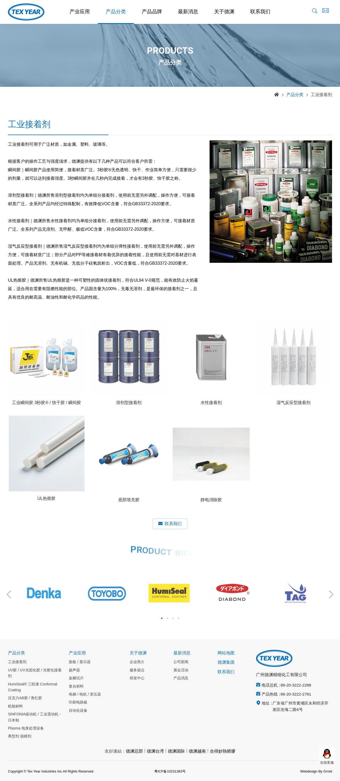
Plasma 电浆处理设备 (26, 728)
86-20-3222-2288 (295, 685)
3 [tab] (173, 618)
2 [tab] (167, 618)
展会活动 (180, 670)
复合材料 (76, 686)
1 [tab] (162, 618)
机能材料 (15, 706)
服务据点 (137, 670)
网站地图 (226, 653)
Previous (10, 594)
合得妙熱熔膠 (222, 751)
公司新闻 (180, 662)
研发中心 (137, 678)
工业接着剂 (321, 95)
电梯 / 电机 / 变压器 (85, 694)
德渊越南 (197, 751)
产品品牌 (152, 12)
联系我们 (260, 12)
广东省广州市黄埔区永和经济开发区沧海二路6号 (300, 706)
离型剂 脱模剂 (19, 736)
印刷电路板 (78, 702)
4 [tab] (178, 618)
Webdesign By (311, 771)
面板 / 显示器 (80, 662)
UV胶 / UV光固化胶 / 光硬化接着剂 (35, 673)
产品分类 (116, 12)
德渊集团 (226, 662)
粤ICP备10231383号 (170, 771)
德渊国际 (176, 751)
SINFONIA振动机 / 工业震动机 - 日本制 (34, 717)
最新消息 (188, 12)
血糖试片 (76, 678)
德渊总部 (134, 751)
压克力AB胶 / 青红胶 (25, 698)
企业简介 (137, 662)
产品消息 (180, 678)
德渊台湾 (155, 751)
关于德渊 (224, 12)
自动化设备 (78, 711)
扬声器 (74, 670)
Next (329, 594)
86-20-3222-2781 (295, 694)
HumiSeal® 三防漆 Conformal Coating (32, 687)
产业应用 (80, 12)
